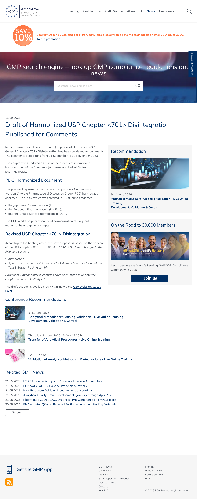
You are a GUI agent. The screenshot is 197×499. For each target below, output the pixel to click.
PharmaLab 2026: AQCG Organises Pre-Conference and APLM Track (69, 399)
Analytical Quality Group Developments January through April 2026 (68, 395)
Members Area (107, 482)
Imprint (149, 466)
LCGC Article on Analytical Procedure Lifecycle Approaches (62, 381)
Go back (17, 412)
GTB (147, 478)
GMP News (105, 466)
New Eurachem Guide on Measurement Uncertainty (57, 390)
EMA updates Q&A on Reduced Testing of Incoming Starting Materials (69, 404)
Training (103, 474)
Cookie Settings (154, 474)
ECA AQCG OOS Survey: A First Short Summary (55, 386)
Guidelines (104, 470)
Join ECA (103, 490)
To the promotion (48, 39)
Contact (103, 486)
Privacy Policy (153, 470)
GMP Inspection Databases (114, 478)
